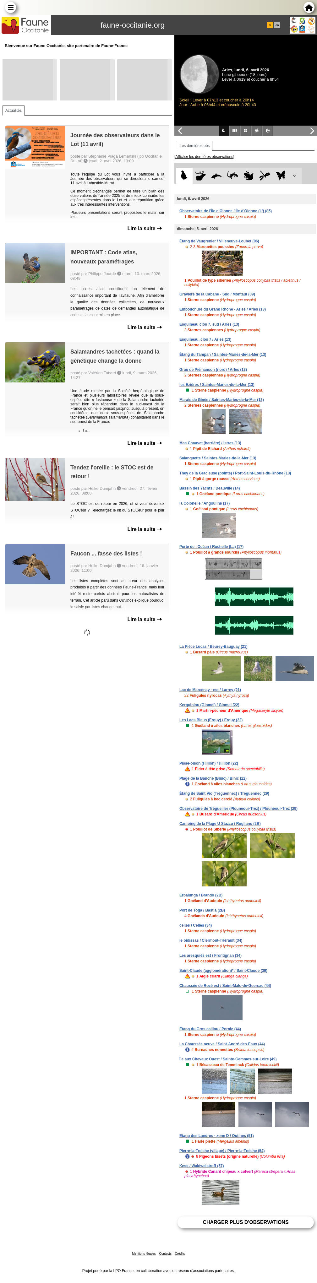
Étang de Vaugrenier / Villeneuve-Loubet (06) (219, 241)
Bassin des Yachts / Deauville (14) (209, 488)
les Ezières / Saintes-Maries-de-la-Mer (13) (216, 384)
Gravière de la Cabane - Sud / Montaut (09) (217, 294)
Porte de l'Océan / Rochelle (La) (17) (211, 546)
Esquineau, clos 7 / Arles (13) (205, 339)
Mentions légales (144, 1253)
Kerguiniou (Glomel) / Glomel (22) (209, 705)
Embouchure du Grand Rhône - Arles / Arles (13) (222, 309)
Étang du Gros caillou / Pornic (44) (210, 1029)
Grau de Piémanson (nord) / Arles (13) (213, 369)
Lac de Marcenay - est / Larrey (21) (210, 690)
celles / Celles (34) (195, 925)
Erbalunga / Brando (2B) (200, 895)
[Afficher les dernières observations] (204, 156)
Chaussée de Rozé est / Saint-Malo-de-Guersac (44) (225, 985)
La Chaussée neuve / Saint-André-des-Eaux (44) (222, 1044)
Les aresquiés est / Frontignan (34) (210, 955)
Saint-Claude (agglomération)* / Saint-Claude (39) (223, 970)
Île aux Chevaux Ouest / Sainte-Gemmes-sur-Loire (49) (227, 1059)
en (277, 25)
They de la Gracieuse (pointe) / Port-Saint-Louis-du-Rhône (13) (235, 473)
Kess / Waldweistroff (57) (201, 1166)
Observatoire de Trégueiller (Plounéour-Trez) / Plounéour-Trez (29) (238, 808)
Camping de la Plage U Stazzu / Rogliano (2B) (220, 823)
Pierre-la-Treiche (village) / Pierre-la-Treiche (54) (222, 1151)
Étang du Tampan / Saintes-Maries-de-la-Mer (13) (222, 354)
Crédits (180, 1253)
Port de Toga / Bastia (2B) (202, 910)
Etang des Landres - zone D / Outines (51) (216, 1136)
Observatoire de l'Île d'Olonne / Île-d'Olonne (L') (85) (225, 211)
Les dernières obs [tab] (195, 145)
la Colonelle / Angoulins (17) (204, 503)
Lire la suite (145, 228)
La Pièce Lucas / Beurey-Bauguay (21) (213, 646)
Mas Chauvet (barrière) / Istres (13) (210, 443)
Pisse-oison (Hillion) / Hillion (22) (208, 763)
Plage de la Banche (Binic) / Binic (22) (213, 778)
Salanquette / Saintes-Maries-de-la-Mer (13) (217, 458)
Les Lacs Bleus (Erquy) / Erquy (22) (211, 720)
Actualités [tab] (13, 110)
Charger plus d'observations (245, 1222)
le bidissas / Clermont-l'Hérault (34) (210, 940)
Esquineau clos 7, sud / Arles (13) (209, 324)
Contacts (165, 1253)
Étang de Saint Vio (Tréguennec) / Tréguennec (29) (224, 793)
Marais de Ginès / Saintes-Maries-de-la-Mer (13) (221, 400)
